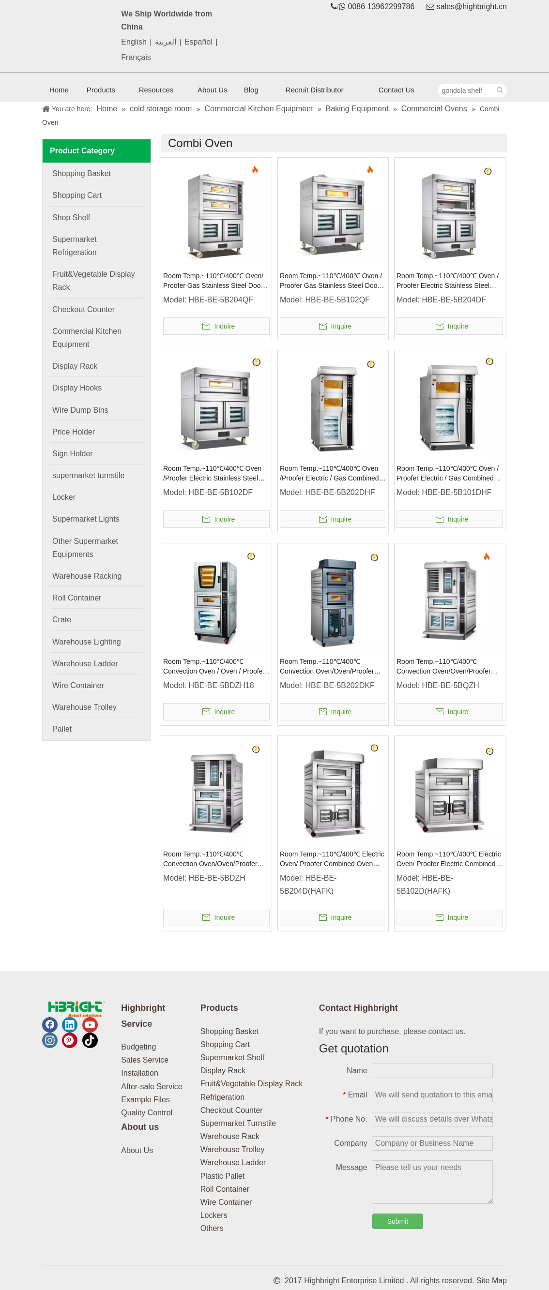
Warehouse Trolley (232, 1149)
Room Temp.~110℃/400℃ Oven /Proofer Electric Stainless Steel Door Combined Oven (212, 474)
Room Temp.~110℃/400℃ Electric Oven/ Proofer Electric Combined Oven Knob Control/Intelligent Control (448, 859)
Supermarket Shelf (232, 1057)
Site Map (491, 1280)
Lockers (214, 1215)
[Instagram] (50, 1040)
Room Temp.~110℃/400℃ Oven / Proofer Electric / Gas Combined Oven (447, 474)
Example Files (145, 1099)
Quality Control (146, 1113)
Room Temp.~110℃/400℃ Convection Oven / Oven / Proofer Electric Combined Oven (214, 667)
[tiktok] (90, 1040)
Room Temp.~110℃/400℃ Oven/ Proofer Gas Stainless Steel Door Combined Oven (213, 281)
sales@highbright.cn (472, 6)
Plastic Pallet (222, 1176)
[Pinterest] (69, 1040)
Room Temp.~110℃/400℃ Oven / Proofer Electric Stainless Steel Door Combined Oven (447, 281)
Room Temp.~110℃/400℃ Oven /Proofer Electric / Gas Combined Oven (329, 474)
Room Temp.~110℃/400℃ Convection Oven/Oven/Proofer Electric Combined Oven (327, 667)
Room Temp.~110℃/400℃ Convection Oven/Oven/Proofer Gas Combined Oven (443, 667)
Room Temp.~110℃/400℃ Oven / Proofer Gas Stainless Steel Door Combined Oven (331, 281)
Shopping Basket (229, 1031)
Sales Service (144, 1060)
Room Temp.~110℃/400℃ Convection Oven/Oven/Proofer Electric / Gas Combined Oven (210, 859)
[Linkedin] (69, 1025)
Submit (398, 1221)
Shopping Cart (225, 1044)
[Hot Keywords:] (500, 90)
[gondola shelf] (466, 90)
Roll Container (224, 1189)
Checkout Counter (231, 1110)
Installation (139, 1073)
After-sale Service (151, 1086)
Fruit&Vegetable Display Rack (251, 1084)
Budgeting (138, 1047)
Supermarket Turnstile (238, 1123)
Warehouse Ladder (233, 1162)
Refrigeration (222, 1097)
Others (212, 1228)
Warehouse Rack (229, 1136)
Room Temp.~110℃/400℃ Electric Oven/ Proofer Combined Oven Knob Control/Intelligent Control (332, 859)
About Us (137, 1150)
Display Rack (222, 1070)
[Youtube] (90, 1025)
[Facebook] (50, 1025)
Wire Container (226, 1202)
